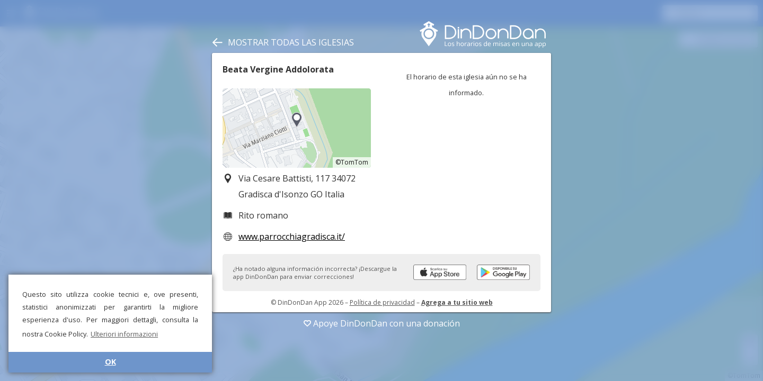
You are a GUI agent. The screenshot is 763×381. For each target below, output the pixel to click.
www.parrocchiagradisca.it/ (291, 236)
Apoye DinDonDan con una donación (382, 323)
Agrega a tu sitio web (457, 302)
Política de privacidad (382, 302)
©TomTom (351, 162)
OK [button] (110, 362)
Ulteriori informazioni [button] (124, 334)
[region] (297, 128)
